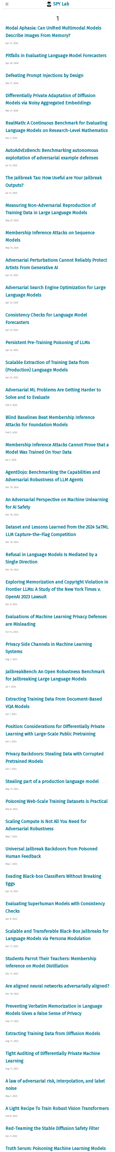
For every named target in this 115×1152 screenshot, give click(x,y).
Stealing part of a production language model (52, 781)
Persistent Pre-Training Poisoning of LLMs (47, 342)
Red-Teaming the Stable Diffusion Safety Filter (52, 1128)
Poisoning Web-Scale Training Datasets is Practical (56, 801)
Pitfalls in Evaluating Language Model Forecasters (55, 55)
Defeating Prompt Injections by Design (44, 75)
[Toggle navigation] (6, 4)
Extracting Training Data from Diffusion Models (52, 1033)
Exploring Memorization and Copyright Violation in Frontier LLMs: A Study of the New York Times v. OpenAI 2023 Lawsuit (56, 589)
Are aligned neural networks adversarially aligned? (57, 986)
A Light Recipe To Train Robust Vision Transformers (57, 1108)
